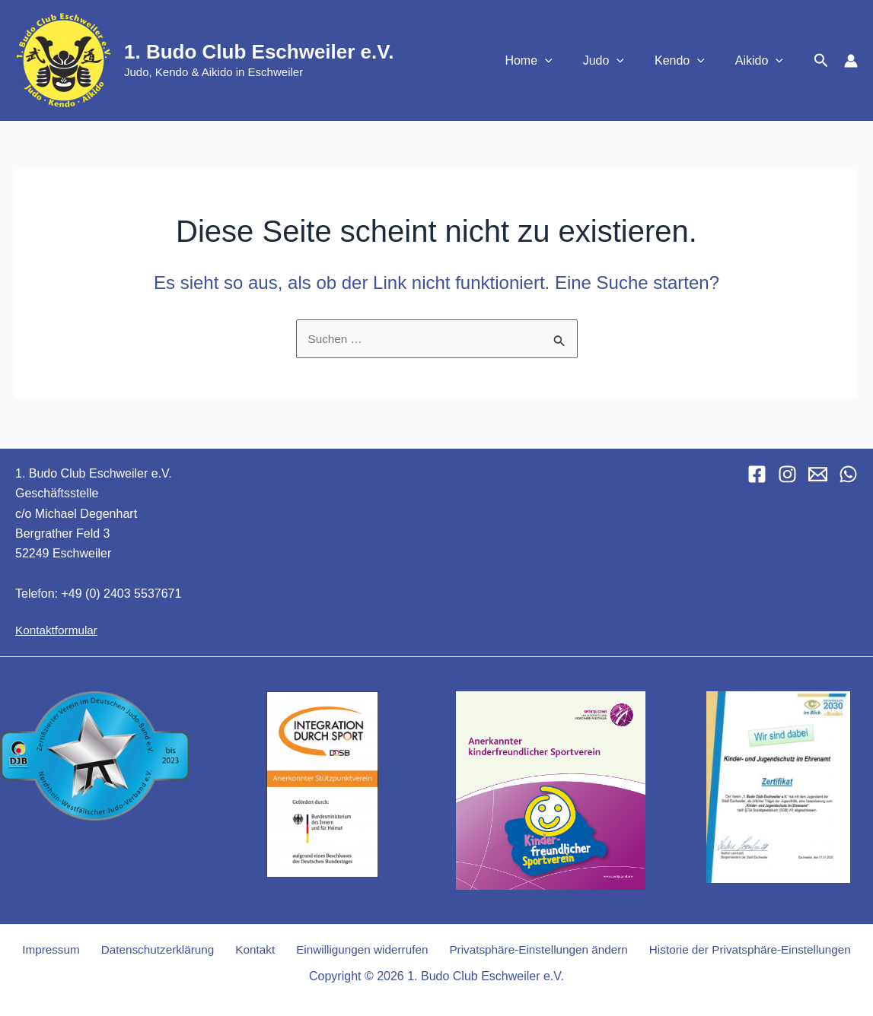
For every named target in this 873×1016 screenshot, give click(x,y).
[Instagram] (787, 474)
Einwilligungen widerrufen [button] (353, 949)
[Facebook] (756, 474)
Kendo (689, 60)
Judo (618, 60)
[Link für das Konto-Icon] (851, 61)
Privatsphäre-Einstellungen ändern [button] (528, 949)
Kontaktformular (58, 630)
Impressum (58, 949)
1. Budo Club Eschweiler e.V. (258, 51)
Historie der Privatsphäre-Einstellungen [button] (739, 949)
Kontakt (251, 949)
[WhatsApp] (848, 474)
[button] (566, 60)
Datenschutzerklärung (159, 949)
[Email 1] (817, 474)
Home (549, 60)
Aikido (762, 60)
